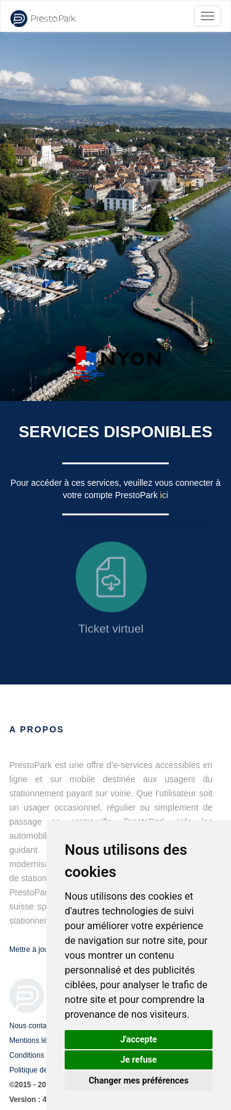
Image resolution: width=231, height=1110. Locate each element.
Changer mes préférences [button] (138, 1080)
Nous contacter (34, 1025)
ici (164, 495)
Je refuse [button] (138, 1059)
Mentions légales (37, 1040)
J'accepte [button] (138, 1039)
